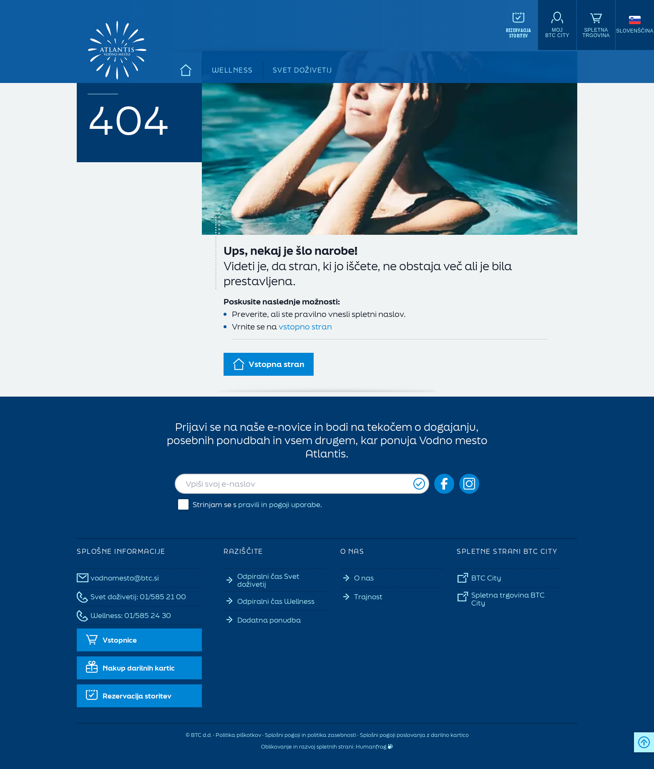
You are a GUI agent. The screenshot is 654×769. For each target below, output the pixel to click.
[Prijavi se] (419, 484)
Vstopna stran (268, 364)
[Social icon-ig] (469, 484)
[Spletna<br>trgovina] (596, 25)
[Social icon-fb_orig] (444, 484)
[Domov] (186, 70)
